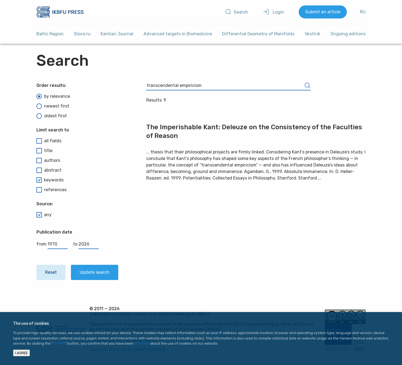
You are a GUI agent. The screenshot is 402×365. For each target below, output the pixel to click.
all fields (48, 141)
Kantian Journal (117, 33)
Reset (51, 272)
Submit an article (322, 11)
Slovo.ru (82, 33)
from (52, 244)
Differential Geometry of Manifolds (258, 33)
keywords (50, 180)
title (44, 150)
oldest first (51, 116)
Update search (95, 272)
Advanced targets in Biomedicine (178, 33)
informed (141, 343)
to (86, 244)
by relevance (53, 96)
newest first (52, 106)
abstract (48, 170)
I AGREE (59, 343)
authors (48, 160)
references (51, 190)
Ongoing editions (348, 33)
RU (363, 11)
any (44, 215)
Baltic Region (50, 33)
